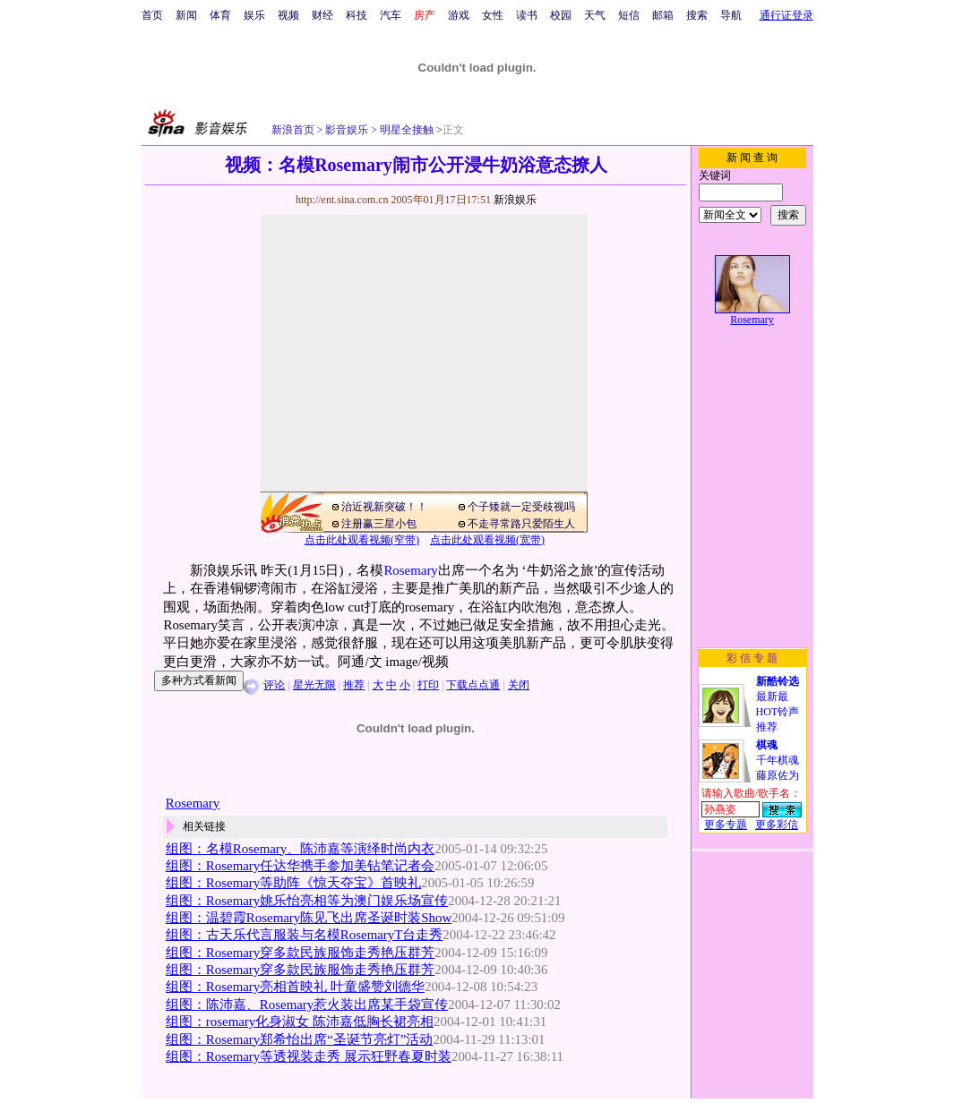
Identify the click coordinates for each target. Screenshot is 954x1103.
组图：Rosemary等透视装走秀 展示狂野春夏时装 (308, 1056)
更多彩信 (776, 824)
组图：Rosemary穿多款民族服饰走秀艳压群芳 (300, 952)
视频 (288, 15)
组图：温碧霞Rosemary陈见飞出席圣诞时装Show (308, 918)
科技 (356, 15)
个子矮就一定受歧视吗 (521, 506)
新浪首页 (292, 130)
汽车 (390, 15)
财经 (322, 15)
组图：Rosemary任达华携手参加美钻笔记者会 (300, 866)
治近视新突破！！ (384, 506)
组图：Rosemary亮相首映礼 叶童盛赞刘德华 (295, 986)
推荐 (354, 685)
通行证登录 (786, 15)
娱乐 (254, 15)
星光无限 (314, 685)
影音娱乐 (346, 130)
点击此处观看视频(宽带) (487, 540)
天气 (595, 15)
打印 (428, 685)
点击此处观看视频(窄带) (362, 540)
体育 (220, 15)
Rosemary (410, 570)
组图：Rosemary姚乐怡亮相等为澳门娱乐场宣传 (307, 901)
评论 (274, 685)
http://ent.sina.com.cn (343, 199)
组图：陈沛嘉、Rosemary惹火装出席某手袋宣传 (307, 1004)
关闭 (518, 685)
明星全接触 (405, 130)
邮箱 (663, 15)
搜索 (697, 15)
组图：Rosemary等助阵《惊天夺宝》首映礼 (293, 883)
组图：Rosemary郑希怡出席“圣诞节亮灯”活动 (300, 1039)
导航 (731, 15)
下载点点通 (473, 685)
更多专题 (725, 824)
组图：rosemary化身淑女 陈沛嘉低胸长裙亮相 (300, 1021)
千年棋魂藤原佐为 (777, 760)
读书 (526, 15)
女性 (492, 15)
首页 (152, 15)
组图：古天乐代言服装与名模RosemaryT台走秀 (304, 935)
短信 (629, 15)
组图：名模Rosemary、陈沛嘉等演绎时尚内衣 (300, 849)
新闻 (186, 15)
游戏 (458, 15)
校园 (561, 15)
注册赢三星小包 (379, 523)
